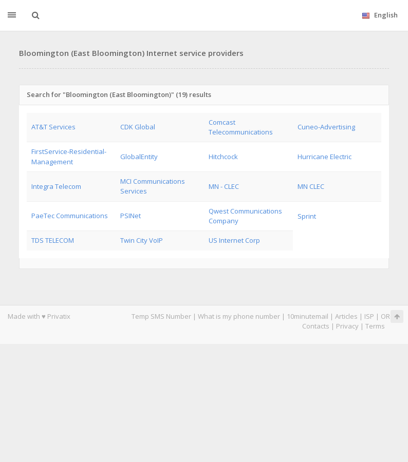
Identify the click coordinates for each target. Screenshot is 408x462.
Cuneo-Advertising (326, 126)
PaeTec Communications (69, 215)
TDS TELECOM (52, 240)
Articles (346, 316)
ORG (388, 316)
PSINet (130, 215)
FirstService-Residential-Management (68, 156)
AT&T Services (53, 126)
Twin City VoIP (141, 240)
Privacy (347, 326)
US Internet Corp (234, 240)
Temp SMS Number (161, 316)
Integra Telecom (56, 186)
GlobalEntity (139, 156)
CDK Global (137, 126)
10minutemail (307, 316)
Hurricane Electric (324, 156)
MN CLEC (311, 186)
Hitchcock (223, 156)
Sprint (307, 216)
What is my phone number (239, 316)
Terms (375, 326)
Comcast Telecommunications (241, 127)
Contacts (315, 326)
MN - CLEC (224, 186)
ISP (370, 316)
